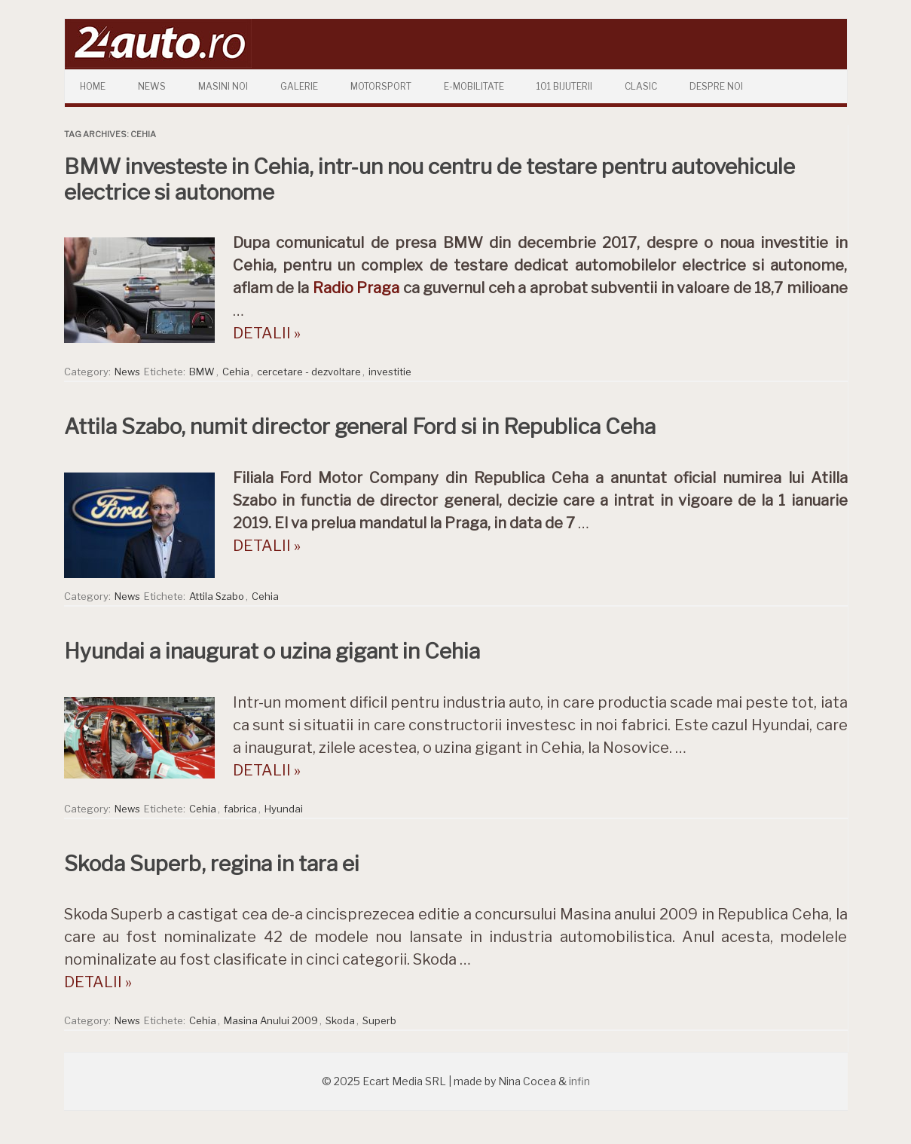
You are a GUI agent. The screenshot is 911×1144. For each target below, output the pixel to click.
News (152, 86)
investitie (389, 372)
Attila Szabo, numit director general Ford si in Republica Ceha (360, 426)
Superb (379, 1020)
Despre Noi (716, 86)
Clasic (641, 86)
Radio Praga (356, 288)
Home (92, 86)
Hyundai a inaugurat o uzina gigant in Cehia (272, 651)
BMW (202, 372)
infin (579, 1081)
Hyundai (283, 809)
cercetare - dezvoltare (309, 372)
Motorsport (380, 86)
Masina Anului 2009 (271, 1020)
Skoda (340, 1020)
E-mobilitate (474, 86)
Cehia (235, 372)
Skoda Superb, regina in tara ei (211, 863)
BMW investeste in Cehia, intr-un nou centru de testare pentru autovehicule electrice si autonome (429, 179)
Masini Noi (223, 86)
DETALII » (267, 333)
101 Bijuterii (564, 86)
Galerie (299, 86)
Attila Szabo (216, 596)
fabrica (240, 809)
